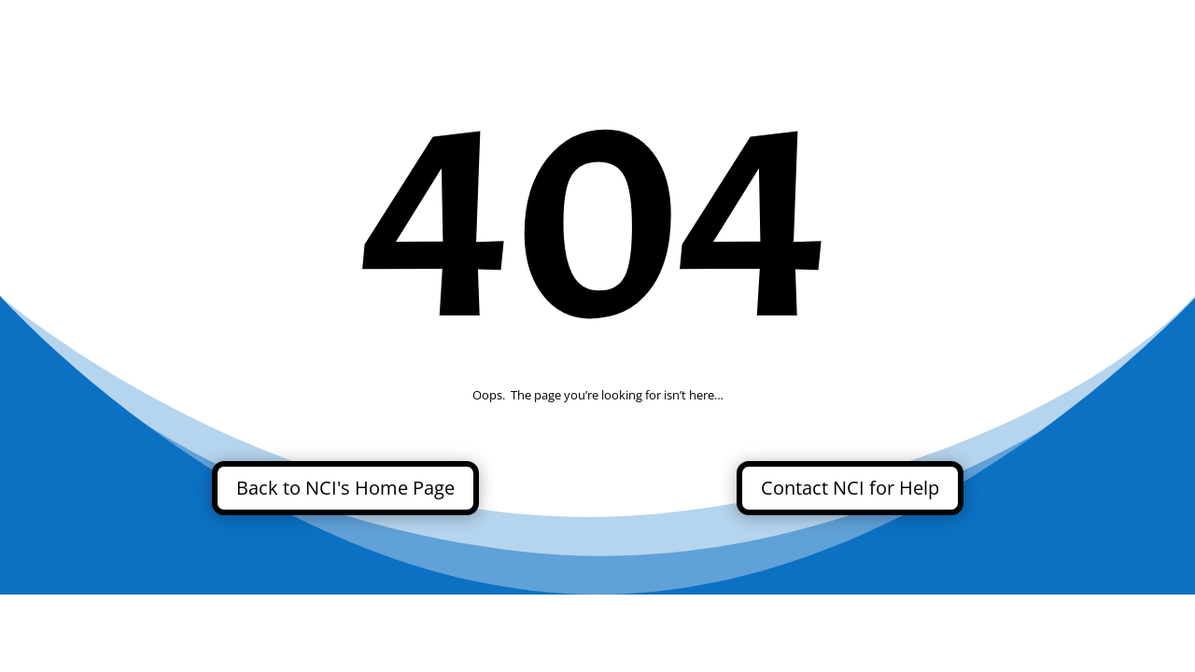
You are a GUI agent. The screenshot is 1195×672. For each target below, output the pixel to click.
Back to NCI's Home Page (345, 487)
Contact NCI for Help (850, 487)
